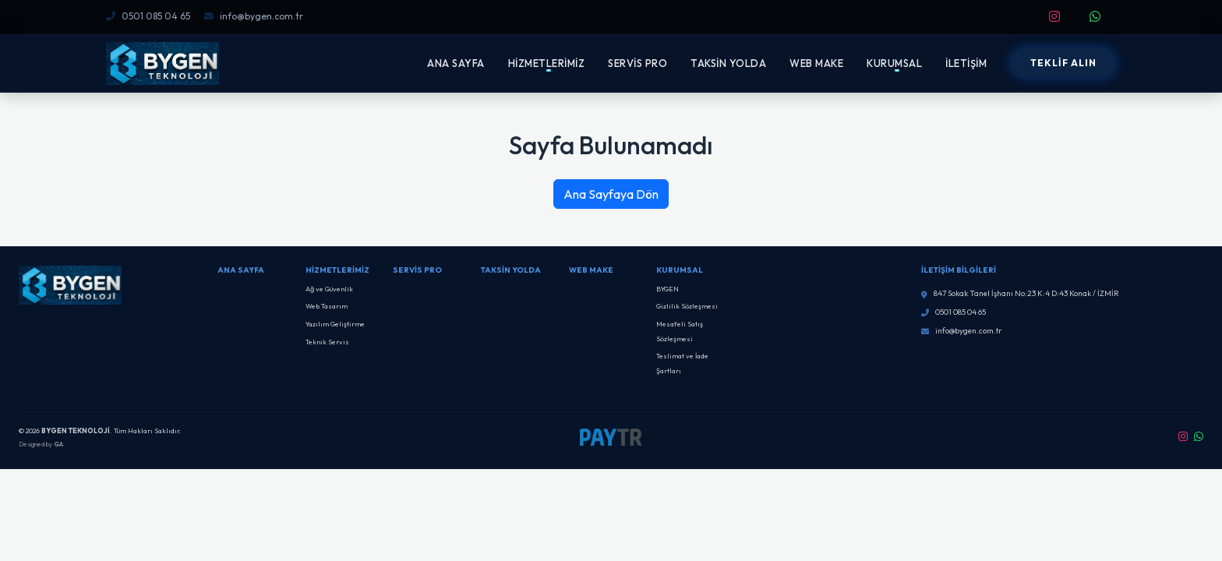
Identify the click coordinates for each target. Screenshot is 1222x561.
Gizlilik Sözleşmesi (687, 306)
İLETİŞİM (966, 63)
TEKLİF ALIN (1063, 63)
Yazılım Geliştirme (335, 323)
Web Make (591, 270)
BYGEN (667, 288)
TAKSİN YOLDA (728, 63)
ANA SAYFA (456, 63)
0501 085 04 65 (148, 16)
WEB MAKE (816, 63)
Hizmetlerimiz (337, 270)
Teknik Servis (327, 341)
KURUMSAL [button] (894, 63)
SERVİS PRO (637, 63)
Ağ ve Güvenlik (329, 288)
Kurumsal (679, 270)
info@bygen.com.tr (253, 16)
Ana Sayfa (240, 270)
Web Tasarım (327, 306)
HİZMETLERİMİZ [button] (546, 63)
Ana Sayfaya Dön (611, 194)
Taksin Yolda (511, 270)
